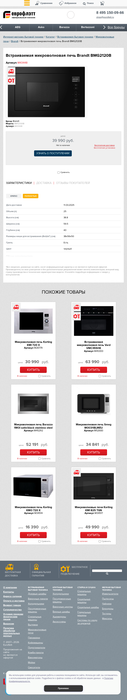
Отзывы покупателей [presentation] (73, 183)
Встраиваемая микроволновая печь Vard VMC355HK (93, 345)
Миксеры (107, 618)
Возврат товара (12, 605)
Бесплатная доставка (104, 145)
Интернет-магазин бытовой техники (23, 36)
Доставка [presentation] (43, 183)
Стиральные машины (34, 618)
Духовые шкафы (37, 593)
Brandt (14, 41)
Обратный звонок (70, 15)
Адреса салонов (12, 596)
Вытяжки (33, 624)
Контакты (8, 591)
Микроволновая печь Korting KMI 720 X (33, 343)
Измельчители (110, 593)
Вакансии (8, 623)
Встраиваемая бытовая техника (75, 36)
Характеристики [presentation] (19, 183)
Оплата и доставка (14, 600)
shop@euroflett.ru (105, 17)
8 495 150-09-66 (110, 13)
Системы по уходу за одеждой (87, 622)
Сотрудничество (12, 609)
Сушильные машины (83, 601)
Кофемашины (35, 642)
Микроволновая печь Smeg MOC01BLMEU (93, 426)
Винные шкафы (61, 611)
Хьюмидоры (59, 616)
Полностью (31, 196)
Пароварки (34, 637)
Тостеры (106, 613)
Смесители (34, 667)
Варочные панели (38, 598)
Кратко (13, 196)
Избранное (71, 3)
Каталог (50, 36)
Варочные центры (63, 606)
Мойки (31, 662)
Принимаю (63, 688)
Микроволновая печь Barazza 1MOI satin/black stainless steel (33, 426)
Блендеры (107, 608)
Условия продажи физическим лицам (13, 617)
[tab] (20, 183)
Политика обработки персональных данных (11, 632)
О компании (10, 587)
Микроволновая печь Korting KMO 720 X (33, 509)
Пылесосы (108, 598)
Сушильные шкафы (88, 607)
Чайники (106, 603)
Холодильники (36, 603)
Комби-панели (36, 652)
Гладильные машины (84, 614)
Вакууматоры (35, 657)
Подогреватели (36, 647)
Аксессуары (59, 621)
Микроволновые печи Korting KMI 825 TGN (94, 509)
